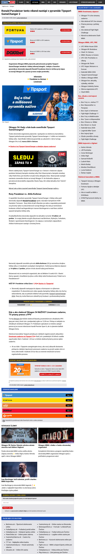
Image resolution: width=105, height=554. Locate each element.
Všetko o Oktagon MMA (89, 113)
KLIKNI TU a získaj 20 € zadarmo (50, 374)
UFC (49, 2)
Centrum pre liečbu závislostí (81, 542)
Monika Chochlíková (88, 203)
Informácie (38, 77)
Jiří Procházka (86, 186)
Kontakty (11, 547)
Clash (21, 2)
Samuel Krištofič (87, 194)
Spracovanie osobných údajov (62, 547)
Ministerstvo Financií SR (22, 542)
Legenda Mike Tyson (88, 166)
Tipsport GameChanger (89, 110)
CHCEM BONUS (66, 30)
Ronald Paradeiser (29, 201)
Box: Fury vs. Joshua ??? (89, 138)
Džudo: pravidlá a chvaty (89, 172)
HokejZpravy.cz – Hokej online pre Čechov (54, 514)
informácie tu (39, 534)
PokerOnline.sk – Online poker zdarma (19, 499)
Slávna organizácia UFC (89, 125)
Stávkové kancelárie (88, 2)
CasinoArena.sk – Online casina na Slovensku (55, 488)
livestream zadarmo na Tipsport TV (21, 336)
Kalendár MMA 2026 (88, 108)
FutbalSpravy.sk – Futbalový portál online (20, 494)
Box (55, 2)
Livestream (38, 82)
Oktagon (35, 2)
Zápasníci (62, 2)
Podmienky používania (41, 547)
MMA (43, 2)
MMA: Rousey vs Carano (89, 90)
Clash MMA (85, 127)
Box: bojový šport (87, 169)
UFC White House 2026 (89, 82)
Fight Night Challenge (88, 175)
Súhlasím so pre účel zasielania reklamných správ (25, 475)
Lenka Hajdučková (22, 18)
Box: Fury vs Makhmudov (90, 152)
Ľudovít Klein (85, 197)
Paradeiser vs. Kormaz (38, 79)
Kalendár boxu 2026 (88, 163)
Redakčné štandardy (23, 547)
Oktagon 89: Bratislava (89, 85)
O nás (100, 2)
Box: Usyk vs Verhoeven (89, 146)
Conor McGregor (87, 188)
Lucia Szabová (86, 206)
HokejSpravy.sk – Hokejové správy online (20, 496)
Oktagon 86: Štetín (87, 99)
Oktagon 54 (18, 319)
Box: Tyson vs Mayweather (90, 155)
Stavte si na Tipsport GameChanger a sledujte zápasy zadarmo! (33, 146)
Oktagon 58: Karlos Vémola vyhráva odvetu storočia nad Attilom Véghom (17, 410)
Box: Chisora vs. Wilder (89, 158)
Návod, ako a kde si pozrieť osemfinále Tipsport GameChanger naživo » (34, 188)
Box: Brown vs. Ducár (88, 160)
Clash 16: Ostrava (87, 88)
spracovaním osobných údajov (19, 475)
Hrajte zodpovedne (37, 380)
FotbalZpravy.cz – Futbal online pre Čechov (54, 496)
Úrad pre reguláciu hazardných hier (43, 542)
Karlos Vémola (86, 183)
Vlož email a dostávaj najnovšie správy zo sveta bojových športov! (20, 462)
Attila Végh (85, 191)
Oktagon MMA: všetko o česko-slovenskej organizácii (54, 410)
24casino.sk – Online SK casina (17, 514)
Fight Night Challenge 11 (89, 149)
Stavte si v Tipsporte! (46, 283)
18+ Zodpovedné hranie (83, 547)
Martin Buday (86, 200)
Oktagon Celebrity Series (90, 122)
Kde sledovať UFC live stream (91, 57)
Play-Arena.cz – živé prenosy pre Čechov (53, 517)
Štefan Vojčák (86, 208)
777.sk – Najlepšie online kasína (17, 506)
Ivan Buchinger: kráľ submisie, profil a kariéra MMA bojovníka (18, 445)
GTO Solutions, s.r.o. (8, 550)
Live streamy (73, 2)
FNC (27, 2)
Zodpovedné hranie (63, 542)
